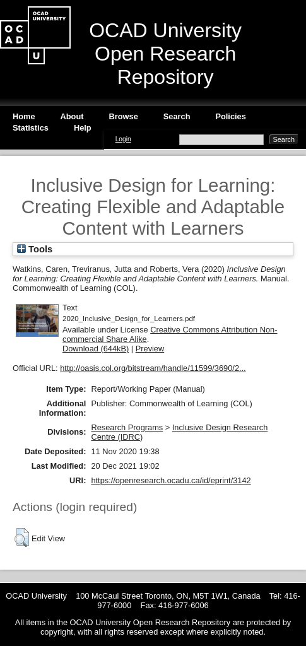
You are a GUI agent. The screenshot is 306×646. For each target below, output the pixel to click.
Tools (34, 249)
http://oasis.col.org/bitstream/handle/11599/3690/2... (153, 368)
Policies (230, 116)
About (72, 116)
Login (123, 139)
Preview (150, 348)
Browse (123, 116)
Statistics (31, 127)
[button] (22, 537)
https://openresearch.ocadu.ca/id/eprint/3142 (170, 480)
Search (177, 116)
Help (82, 127)
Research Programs (127, 427)
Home (24, 116)
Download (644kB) (95, 348)
